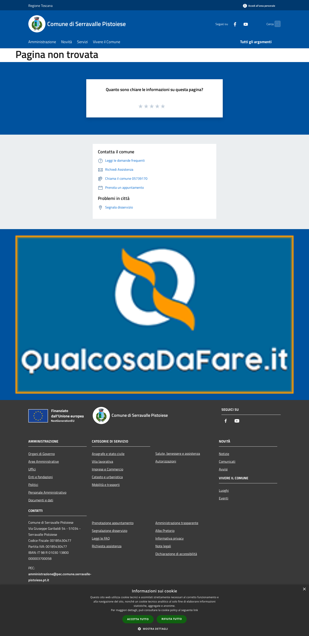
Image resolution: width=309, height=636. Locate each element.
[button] (154, 629)
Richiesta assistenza (106, 546)
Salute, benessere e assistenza (177, 453)
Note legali (163, 546)
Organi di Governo (41, 453)
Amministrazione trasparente (176, 522)
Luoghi (224, 490)
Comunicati (227, 461)
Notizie (224, 453)
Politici (33, 484)
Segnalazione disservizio (109, 530)
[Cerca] (275, 24)
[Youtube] (237, 24)
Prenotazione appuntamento (112, 522)
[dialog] (154, 610)
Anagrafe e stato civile (108, 453)
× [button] (304, 589)
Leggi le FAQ (101, 538)
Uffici (32, 469)
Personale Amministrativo (47, 492)
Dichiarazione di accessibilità (176, 553)
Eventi (223, 498)
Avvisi (223, 469)
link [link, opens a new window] (196, 610)
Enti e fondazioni (40, 476)
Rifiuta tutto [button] (172, 619)
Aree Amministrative (43, 461)
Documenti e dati (40, 500)
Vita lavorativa (102, 461)
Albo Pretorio (164, 530)
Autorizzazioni (165, 461)
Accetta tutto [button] (138, 619)
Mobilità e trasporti (106, 484)
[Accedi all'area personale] (259, 6)
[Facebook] (226, 24)
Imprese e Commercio (107, 469)
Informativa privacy (169, 538)
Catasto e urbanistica (107, 476)
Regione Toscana (40, 5)
